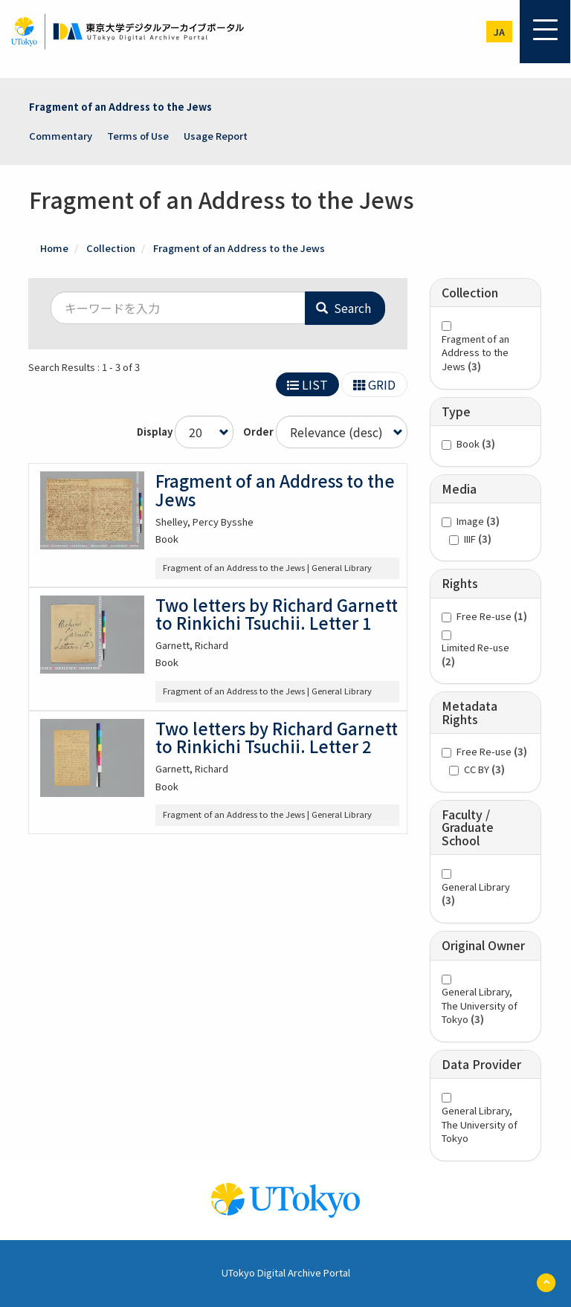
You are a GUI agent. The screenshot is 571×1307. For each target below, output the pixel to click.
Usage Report (216, 136)
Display (154, 432)
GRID (374, 384)
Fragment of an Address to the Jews (120, 107)
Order (258, 432)
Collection (110, 248)
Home (54, 248)
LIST (307, 384)
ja (499, 32)
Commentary (60, 136)
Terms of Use (138, 136)
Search (343, 308)
